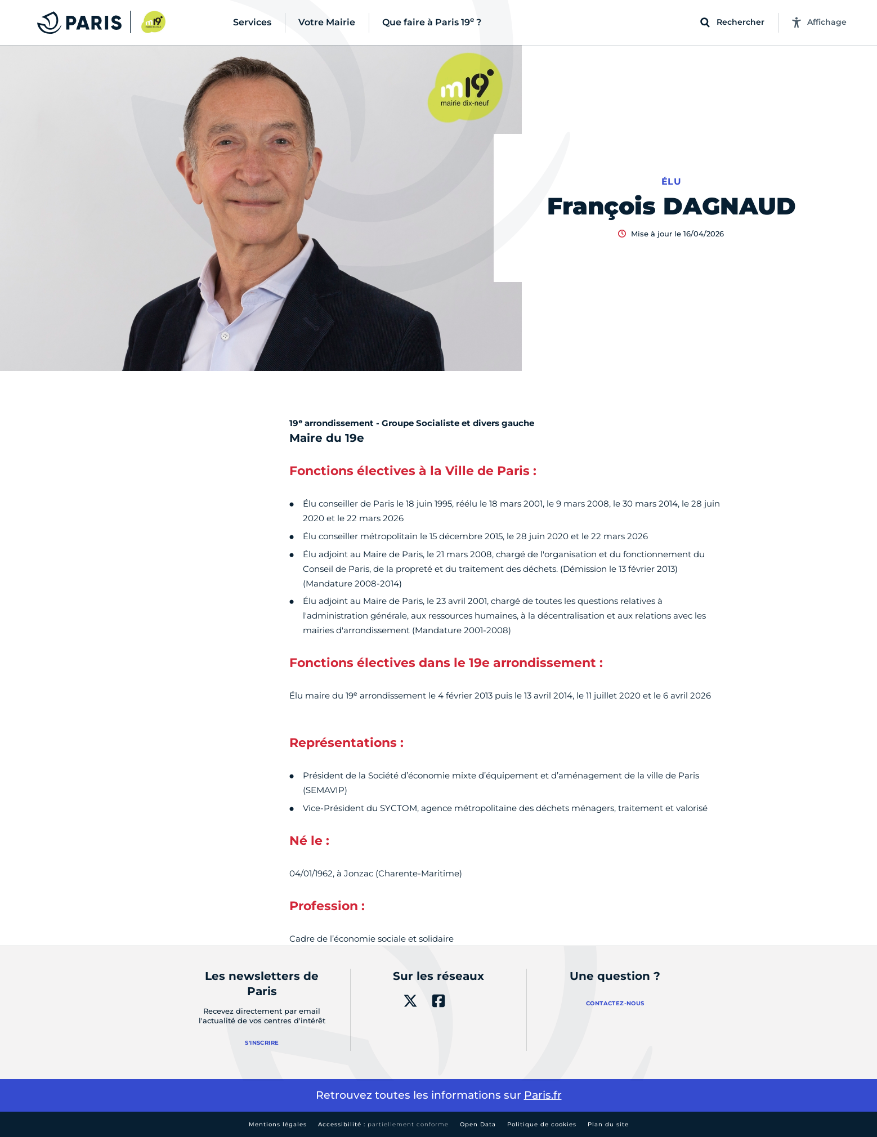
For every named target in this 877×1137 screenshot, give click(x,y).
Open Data (478, 1124)
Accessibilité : (383, 1124)
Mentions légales (278, 1124)
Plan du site (608, 1124)
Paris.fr (543, 1095)
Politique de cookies (541, 1124)
